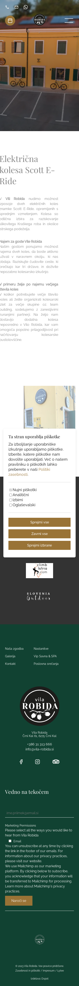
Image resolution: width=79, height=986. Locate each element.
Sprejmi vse (39, 522)
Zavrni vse (39, 534)
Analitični (21, 495)
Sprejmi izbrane (39, 545)
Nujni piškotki (25, 490)
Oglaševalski (24, 505)
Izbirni (18, 500)
